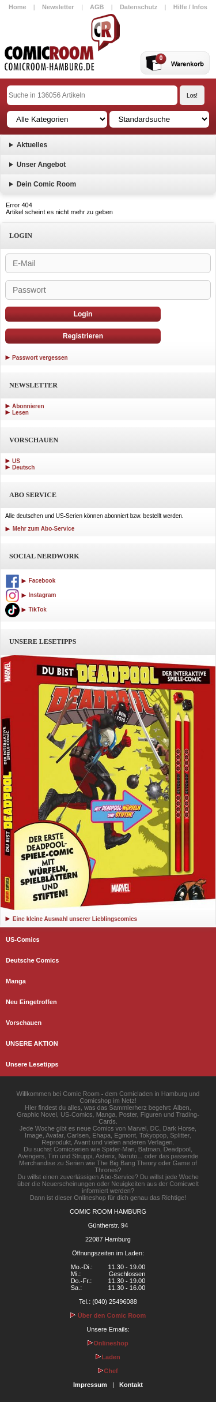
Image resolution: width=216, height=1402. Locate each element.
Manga (16, 981)
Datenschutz (138, 6)
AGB (97, 6)
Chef (108, 1370)
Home (17, 6)
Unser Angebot (41, 165)
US (16, 461)
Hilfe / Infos (190, 6)
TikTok (26, 609)
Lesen (20, 412)
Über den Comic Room (108, 1315)
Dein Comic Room (46, 184)
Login (83, 314)
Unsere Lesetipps (32, 1064)
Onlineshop (108, 1343)
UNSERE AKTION (32, 1043)
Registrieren (83, 336)
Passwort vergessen (40, 358)
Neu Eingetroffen (31, 1001)
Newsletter (58, 6)
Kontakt (131, 1384)
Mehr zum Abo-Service (39, 528)
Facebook (30, 580)
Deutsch (23, 467)
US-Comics (23, 939)
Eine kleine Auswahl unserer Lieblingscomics (71, 919)
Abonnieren (28, 406)
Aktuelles (32, 145)
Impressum (90, 1384)
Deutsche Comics (32, 960)
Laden (108, 1356)
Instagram (30, 595)
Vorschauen (23, 1022)
